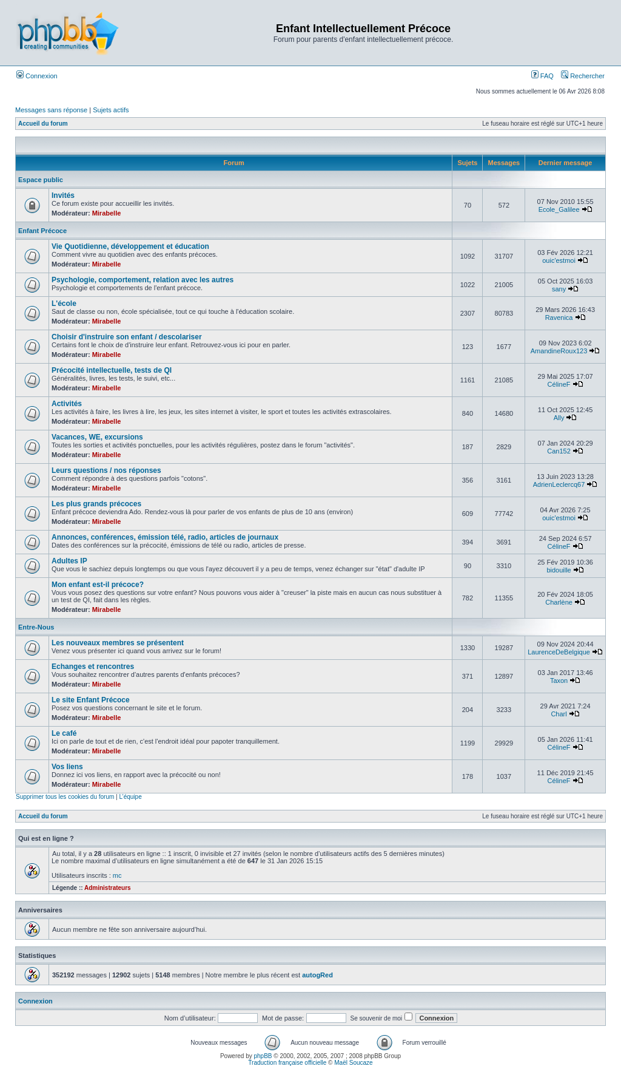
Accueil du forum (43, 123)
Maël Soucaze (353, 1062)
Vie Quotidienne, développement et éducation (130, 246)
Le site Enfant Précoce (91, 700)
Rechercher (583, 76)
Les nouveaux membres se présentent (118, 643)
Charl (558, 714)
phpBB (263, 1056)
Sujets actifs (111, 110)
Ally (559, 417)
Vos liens (67, 766)
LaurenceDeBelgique (559, 652)
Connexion (37, 76)
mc (117, 875)
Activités (67, 403)
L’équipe (130, 796)
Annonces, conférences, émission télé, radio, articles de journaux (165, 537)
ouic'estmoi (559, 260)
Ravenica (559, 317)
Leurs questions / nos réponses (106, 470)
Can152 (559, 451)
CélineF (559, 384)
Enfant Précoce (42, 230)
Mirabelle (106, 213)
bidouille (558, 570)
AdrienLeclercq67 (559, 484)
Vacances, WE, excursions (97, 437)
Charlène (558, 602)
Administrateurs (107, 887)
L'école (64, 303)
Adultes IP (69, 561)
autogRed (317, 975)
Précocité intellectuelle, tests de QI (112, 370)
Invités (63, 195)
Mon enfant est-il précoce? (98, 584)
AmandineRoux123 (559, 351)
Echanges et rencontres (93, 666)
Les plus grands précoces (96, 504)
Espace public (40, 179)
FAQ (542, 76)
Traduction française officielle (287, 1062)
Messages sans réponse (51, 110)
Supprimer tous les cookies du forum (65, 796)
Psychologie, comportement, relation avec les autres (142, 280)
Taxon (559, 680)
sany (559, 289)
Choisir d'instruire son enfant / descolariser (127, 337)
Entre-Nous (36, 627)
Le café (64, 733)
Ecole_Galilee (559, 209)
